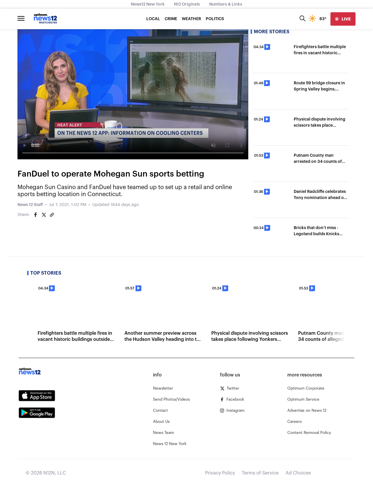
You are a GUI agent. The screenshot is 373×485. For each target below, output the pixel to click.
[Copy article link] (52, 214)
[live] (343, 19)
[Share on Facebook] (35, 214)
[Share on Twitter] (43, 214)
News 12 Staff (30, 205)
